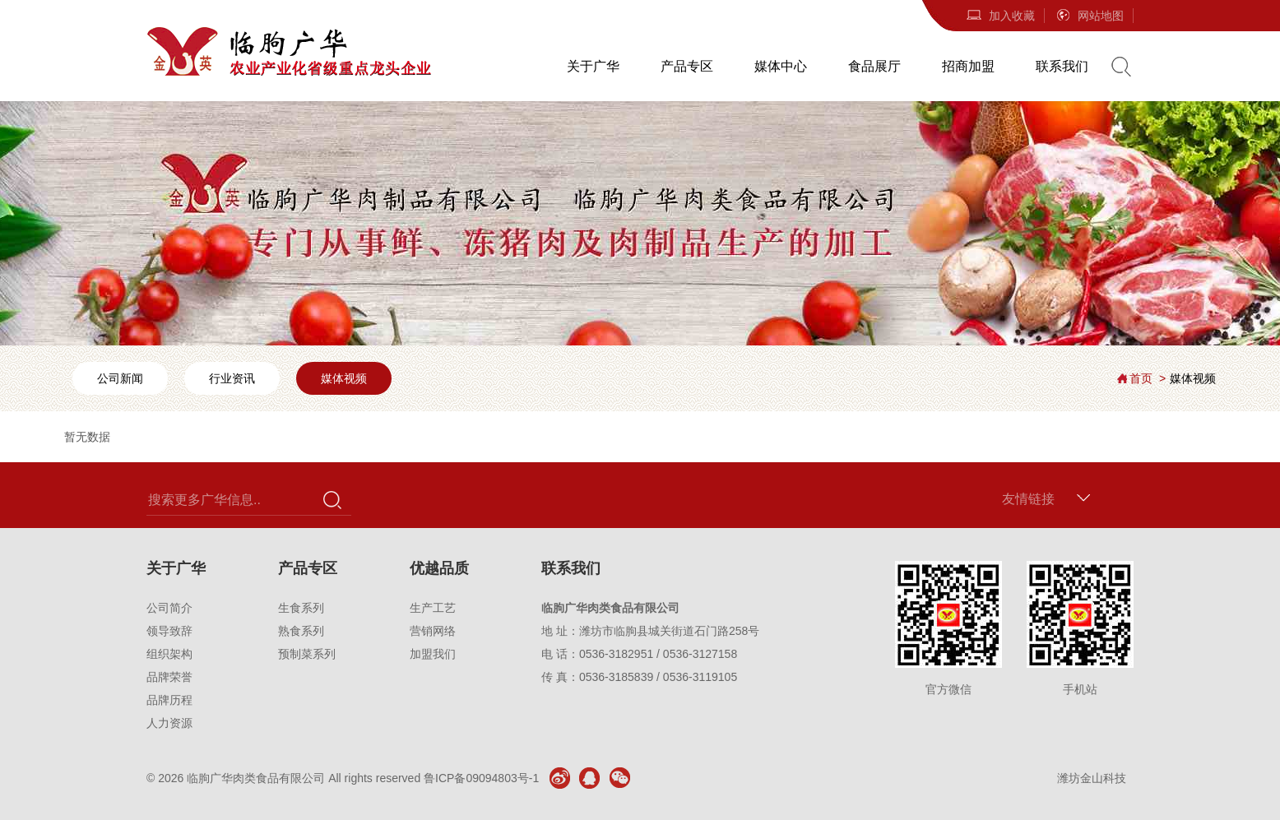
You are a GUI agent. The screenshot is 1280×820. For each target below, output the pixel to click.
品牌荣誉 (169, 676)
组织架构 (169, 653)
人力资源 (169, 723)
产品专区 (687, 66)
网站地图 (1089, 15)
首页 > (1147, 378)
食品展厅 (874, 66)
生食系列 (301, 607)
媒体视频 (344, 378)
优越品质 (439, 568)
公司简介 (169, 607)
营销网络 (433, 630)
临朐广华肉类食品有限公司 (256, 778)
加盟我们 (433, 653)
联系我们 (1062, 66)
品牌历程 (169, 699)
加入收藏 (1000, 15)
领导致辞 (169, 630)
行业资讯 (232, 378)
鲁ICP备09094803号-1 (481, 778)
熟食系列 (301, 630)
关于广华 (593, 66)
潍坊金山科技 (1091, 778)
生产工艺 (433, 607)
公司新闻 (120, 378)
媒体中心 (780, 66)
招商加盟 (968, 66)
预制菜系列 (307, 653)
